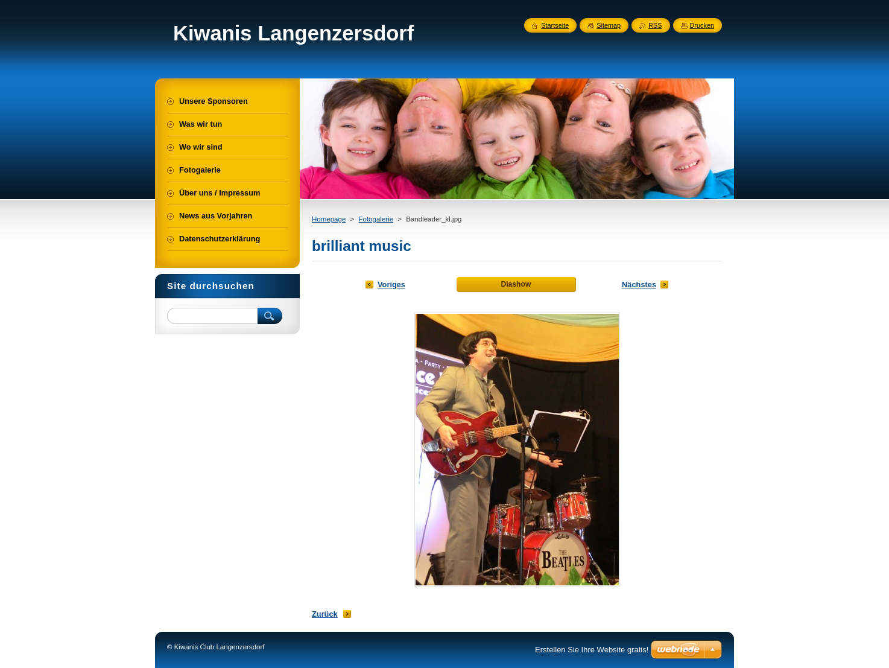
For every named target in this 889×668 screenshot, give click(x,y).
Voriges (391, 284)
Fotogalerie (375, 219)
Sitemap (608, 25)
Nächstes (639, 284)
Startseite (555, 25)
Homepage (329, 219)
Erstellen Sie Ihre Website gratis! (591, 649)
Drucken (702, 25)
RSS (655, 25)
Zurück (325, 614)
